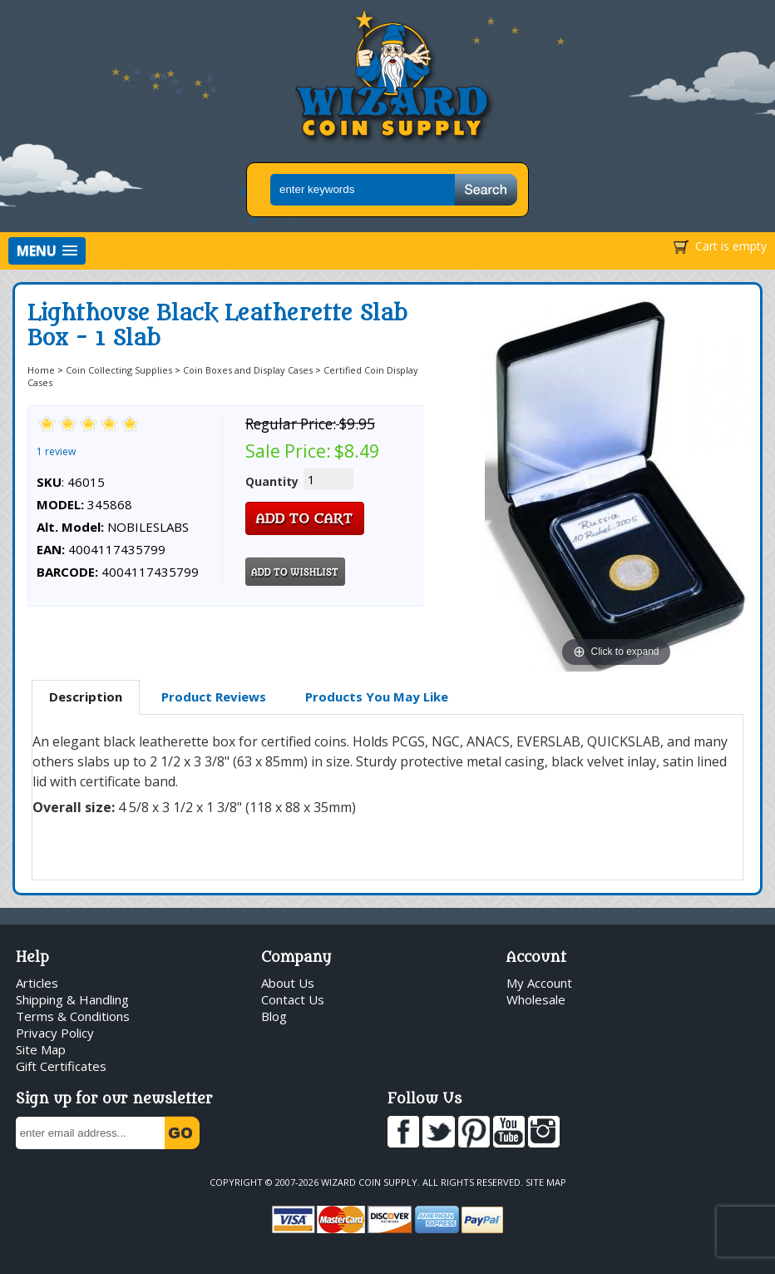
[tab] (86, 697)
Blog (274, 1016)
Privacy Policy (55, 1032)
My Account (539, 982)
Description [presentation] (85, 696)
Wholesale (535, 999)
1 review (56, 451)
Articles (37, 982)
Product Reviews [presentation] (213, 696)
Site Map (41, 1049)
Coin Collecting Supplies (119, 370)
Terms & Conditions (73, 1016)
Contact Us (292, 999)
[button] (47, 251)
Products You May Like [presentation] (376, 696)
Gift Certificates (61, 1066)
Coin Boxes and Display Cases (248, 370)
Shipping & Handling (72, 999)
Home (41, 370)
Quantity (272, 481)
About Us (287, 982)
